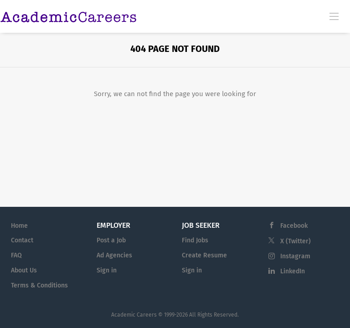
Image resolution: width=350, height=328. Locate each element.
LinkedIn (292, 271)
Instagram (295, 256)
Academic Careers (134, 315)
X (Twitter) (295, 241)
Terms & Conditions (39, 285)
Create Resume (204, 255)
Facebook (294, 226)
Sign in (107, 270)
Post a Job (111, 240)
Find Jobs (195, 240)
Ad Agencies (114, 255)
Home (19, 226)
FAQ (16, 255)
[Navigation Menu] (334, 16)
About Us (24, 270)
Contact (22, 240)
